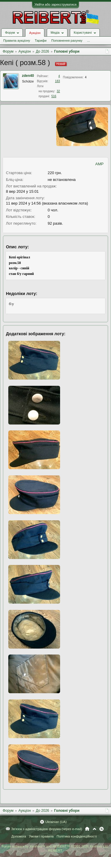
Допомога (18, 836)
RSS (101, 829)
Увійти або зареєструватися (56, 4)
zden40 (28, 76)
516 (53, 96)
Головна (87, 829)
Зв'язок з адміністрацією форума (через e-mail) (46, 829)
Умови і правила (41, 836)
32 (58, 91)
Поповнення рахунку (66, 40)
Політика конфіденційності (76, 836)
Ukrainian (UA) (56, 822)
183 (57, 81)
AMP (99, 164)
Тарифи (40, 40)
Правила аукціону (16, 40)
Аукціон (34, 33)
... (88, 40)
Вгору (94, 829)
